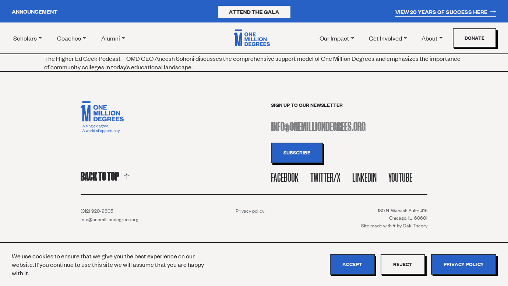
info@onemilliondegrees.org (109, 219)
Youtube (400, 177)
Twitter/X (325, 177)
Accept (352, 264)
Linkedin (364, 177)
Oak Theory (415, 225)
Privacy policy (250, 210)
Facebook (285, 177)
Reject (403, 264)
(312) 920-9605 (97, 210)
